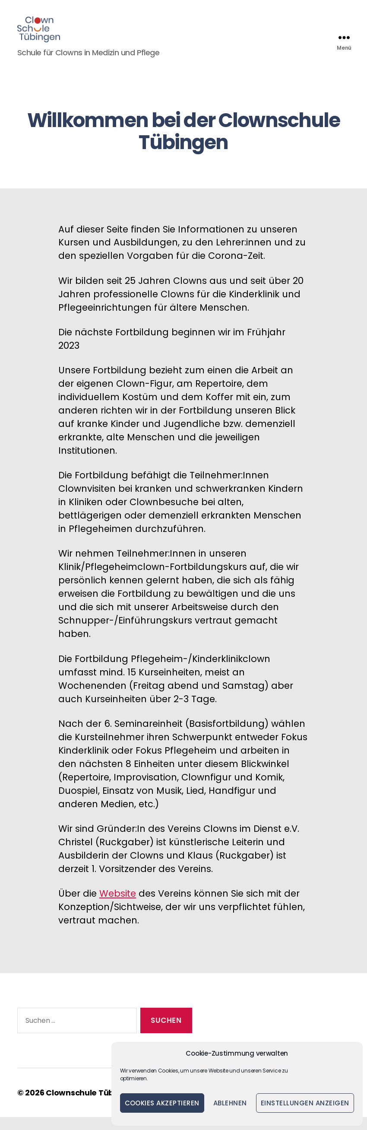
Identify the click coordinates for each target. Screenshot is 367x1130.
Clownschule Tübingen (91, 1105)
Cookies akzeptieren (162, 1103)
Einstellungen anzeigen (305, 1103)
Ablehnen (230, 1103)
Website (117, 906)
